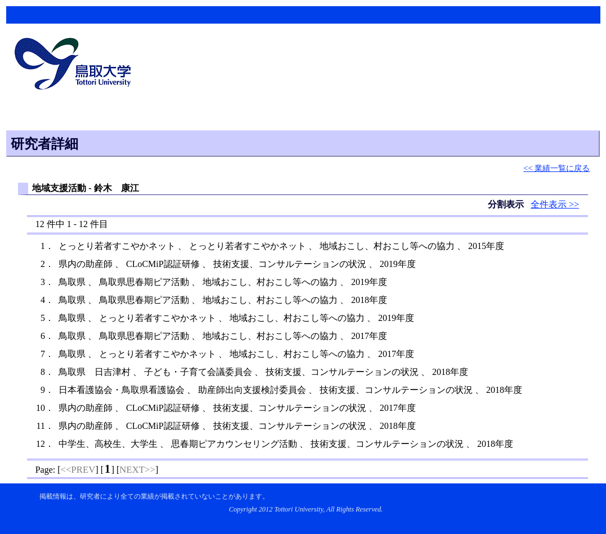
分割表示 (507, 204)
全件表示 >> (555, 204)
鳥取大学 (76, 65)
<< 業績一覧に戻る (556, 168)
